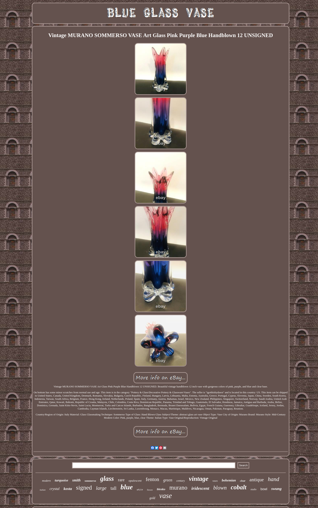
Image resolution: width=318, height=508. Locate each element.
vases (215, 480)
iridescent (200, 488)
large (101, 488)
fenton (152, 479)
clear (242, 480)
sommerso (90, 480)
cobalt (239, 487)
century (180, 480)
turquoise (61, 480)
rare (121, 479)
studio (253, 489)
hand (273, 479)
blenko (161, 489)
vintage (198, 478)
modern (46, 480)
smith (76, 480)
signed (84, 487)
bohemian (229, 480)
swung (276, 489)
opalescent (135, 480)
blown (220, 488)
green (167, 480)
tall (113, 488)
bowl (264, 489)
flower (150, 490)
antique (256, 479)
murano (178, 487)
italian (43, 490)
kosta (68, 489)
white (140, 490)
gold (152, 498)
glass (107, 478)
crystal (55, 489)
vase (165, 496)
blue (126, 487)
